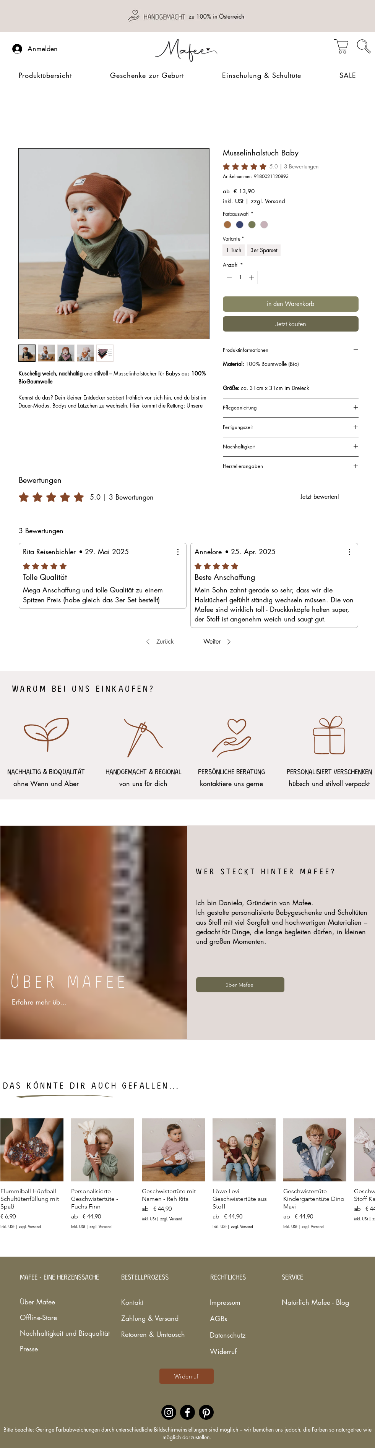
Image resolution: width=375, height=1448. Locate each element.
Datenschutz (227, 1335)
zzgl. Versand (268, 201)
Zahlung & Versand (148, 1318)
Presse (29, 1348)
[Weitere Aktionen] (177, 552)
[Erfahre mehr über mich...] (41, 1002)
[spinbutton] (240, 277)
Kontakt (132, 1302)
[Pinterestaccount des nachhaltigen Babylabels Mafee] (206, 1412)
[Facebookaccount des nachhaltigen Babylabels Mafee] (187, 1412)
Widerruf (223, 1351)
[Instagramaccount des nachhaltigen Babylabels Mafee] (168, 1412)
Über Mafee (37, 1301)
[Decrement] (228, 277)
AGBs (218, 1318)
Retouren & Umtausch (148, 1334)
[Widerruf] (186, 1376)
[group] (187, 1177)
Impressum (225, 1302)
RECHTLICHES (228, 1277)
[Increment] (252, 277)
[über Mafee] (240, 984)
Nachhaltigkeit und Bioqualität (42, 1333)
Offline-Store (38, 1317)
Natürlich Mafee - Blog (304, 1302)
